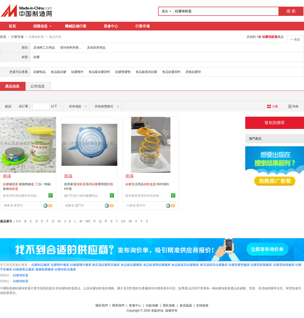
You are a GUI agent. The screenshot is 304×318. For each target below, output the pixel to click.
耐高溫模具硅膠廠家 (214, 264)
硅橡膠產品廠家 (23, 269)
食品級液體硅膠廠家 (157, 264)
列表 (293, 106)
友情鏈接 (202, 305)
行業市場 (142, 26)
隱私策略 (169, 305)
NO (88, 221)
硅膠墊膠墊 (123, 71)
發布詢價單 (274, 122)
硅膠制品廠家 (40, 264)
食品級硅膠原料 (99, 71)
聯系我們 (118, 305)
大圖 (272, 106)
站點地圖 (152, 305)
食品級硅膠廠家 (131, 264)
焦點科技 (157, 310)
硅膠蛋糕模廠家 (284, 264)
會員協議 (186, 305)
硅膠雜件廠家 (60, 264)
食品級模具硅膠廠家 (185, 264)
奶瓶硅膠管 (193, 71)
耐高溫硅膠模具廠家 (106, 264)
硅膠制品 (39, 71)
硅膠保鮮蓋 (20, 275)
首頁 (12, 26)
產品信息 (12, 86)
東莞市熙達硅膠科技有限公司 (22, 195)
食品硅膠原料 (171, 71)
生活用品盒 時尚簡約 (147, 184)
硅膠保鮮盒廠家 (65, 269)
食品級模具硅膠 (146, 71)
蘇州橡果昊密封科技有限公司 (144, 195)
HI (59, 221)
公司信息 (37, 86)
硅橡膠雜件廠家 (80, 264)
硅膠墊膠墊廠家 (239, 264)
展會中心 (111, 26)
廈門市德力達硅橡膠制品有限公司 (83, 195)
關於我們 (102, 305)
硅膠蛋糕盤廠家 (261, 264)
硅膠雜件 (77, 71)
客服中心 (135, 305)
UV (123, 221)
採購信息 (42, 26)
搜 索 (291, 11)
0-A (18, 221)
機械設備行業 (75, 26)
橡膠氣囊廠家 (45, 269)
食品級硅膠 (58, 71)
